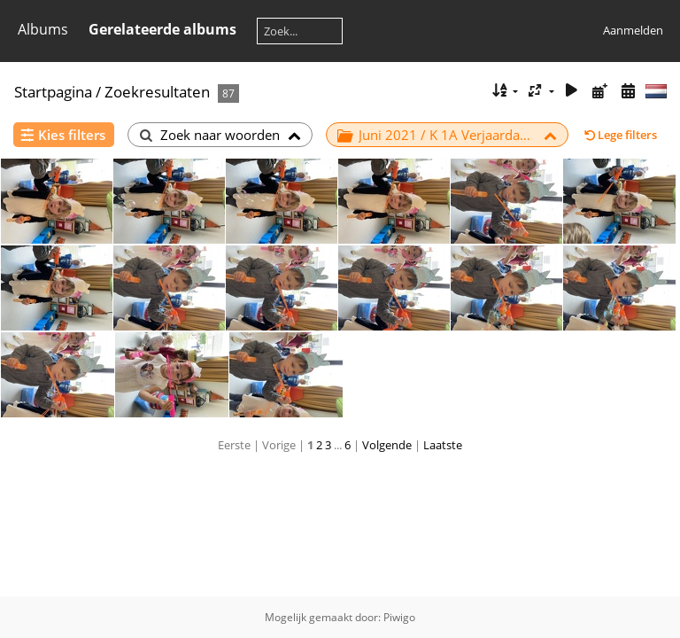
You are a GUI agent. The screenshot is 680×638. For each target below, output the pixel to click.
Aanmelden (633, 30)
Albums (43, 29)
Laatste (442, 445)
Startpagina (53, 92)
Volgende (387, 445)
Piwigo (399, 617)
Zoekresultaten (157, 92)
